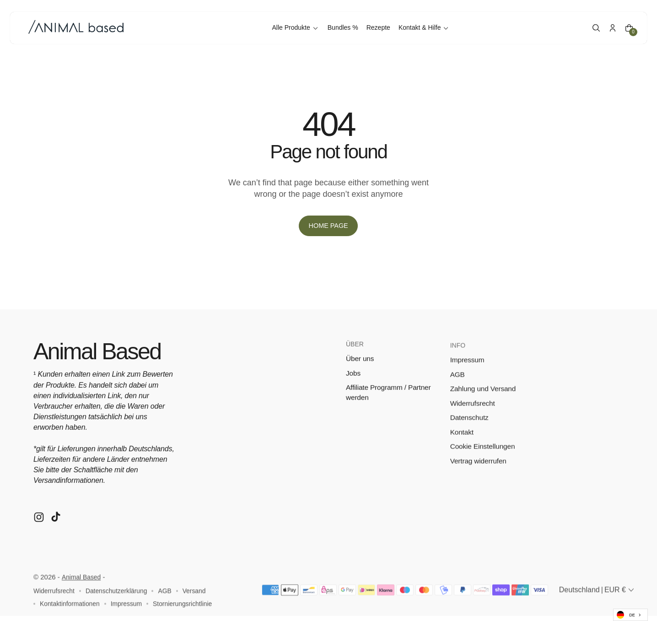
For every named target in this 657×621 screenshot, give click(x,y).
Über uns (360, 371)
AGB (457, 393)
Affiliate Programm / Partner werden (390, 406)
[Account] (608, 25)
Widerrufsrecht (473, 422)
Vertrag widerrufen (479, 482)
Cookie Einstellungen (483, 466)
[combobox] (630, 615)
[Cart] (624, 25)
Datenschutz (470, 437)
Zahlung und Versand (484, 407)
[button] (591, 25)
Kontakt (462, 452)
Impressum (468, 378)
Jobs (353, 385)
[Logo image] (81, 25)
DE (626, 615)
